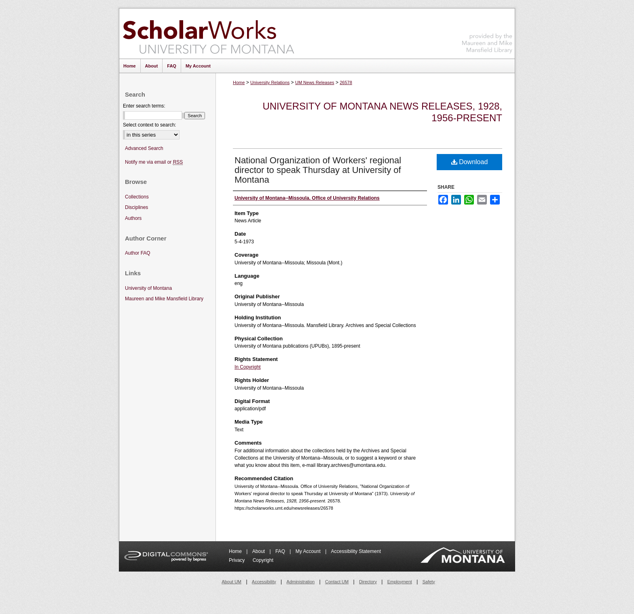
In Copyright (248, 367)
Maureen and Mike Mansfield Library (487, 32)
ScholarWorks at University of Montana (208, 33)
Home (239, 82)
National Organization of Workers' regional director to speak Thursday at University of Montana (318, 170)
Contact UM (337, 581)
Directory (368, 581)
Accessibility (264, 581)
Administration (301, 581)
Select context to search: (149, 125)
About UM (231, 581)
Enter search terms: (144, 106)
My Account (309, 551)
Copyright (263, 560)
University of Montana (148, 288)
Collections (137, 197)
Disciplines (136, 207)
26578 (346, 82)
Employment (399, 581)
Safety (429, 581)
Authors (133, 218)
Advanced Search (144, 148)
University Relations (270, 82)
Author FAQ (137, 253)
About (259, 551)
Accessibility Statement (356, 551)
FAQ (280, 551)
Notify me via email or (154, 162)
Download (469, 161)
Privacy (237, 560)
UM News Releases (314, 82)
